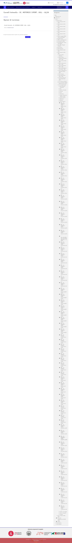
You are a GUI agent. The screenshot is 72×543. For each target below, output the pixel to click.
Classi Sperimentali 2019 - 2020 (62, 76)
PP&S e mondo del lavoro (62, 39)
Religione (61, 100)
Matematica (62, 98)
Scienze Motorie (62, 101)
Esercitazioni (60, 47)
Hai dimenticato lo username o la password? (60, 4)
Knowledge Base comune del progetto (62, 43)
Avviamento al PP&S (61, 41)
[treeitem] (61, 270)
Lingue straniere (62, 97)
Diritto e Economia (63, 89)
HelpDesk (34, 7)
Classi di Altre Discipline (61, 55)
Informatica (62, 93)
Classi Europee (61, 73)
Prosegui (36, 542)
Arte (60, 88)
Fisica (61, 92)
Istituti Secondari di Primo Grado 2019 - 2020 (62, 78)
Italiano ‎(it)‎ (40, 7)
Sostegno (61, 514)
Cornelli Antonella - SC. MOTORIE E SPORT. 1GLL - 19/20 (17, 25)
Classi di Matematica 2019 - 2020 (62, 66)
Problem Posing (60, 38)
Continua (27, 37)
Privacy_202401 (36, 540)
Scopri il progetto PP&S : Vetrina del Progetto (62, 37)
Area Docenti (59, 522)
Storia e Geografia (63, 512)
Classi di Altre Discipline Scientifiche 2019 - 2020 (62, 58)
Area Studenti (59, 524)
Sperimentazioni (60, 48)
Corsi (57, 19)
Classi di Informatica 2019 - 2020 (62, 64)
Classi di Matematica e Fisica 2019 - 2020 (63, 68)
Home (55, 15)
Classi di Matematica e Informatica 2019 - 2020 (63, 71)
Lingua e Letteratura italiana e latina (63, 96)
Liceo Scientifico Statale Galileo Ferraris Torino (63, 83)
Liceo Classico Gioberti (63, 81)
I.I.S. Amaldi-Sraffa (62, 84)
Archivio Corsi (59, 20)
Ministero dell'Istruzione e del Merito (23, 7)
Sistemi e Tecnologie (63, 511)
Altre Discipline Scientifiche (62, 87)
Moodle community (11, 7)
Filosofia (61, 91)
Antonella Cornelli (10, 27)
